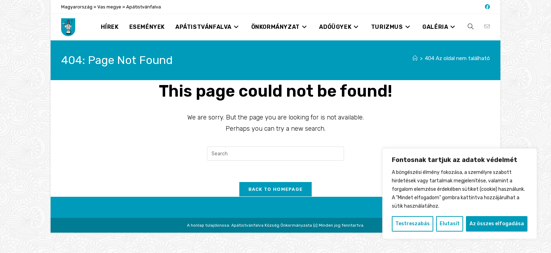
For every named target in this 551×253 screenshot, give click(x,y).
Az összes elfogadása (496, 224)
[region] (459, 193)
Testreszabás (412, 224)
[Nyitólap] (415, 58)
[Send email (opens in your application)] (487, 27)
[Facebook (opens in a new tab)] (486, 7)
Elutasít (450, 224)
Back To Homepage (275, 189)
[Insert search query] (275, 154)
